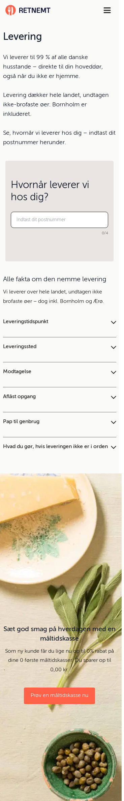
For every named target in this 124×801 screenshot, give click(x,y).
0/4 (105, 233)
